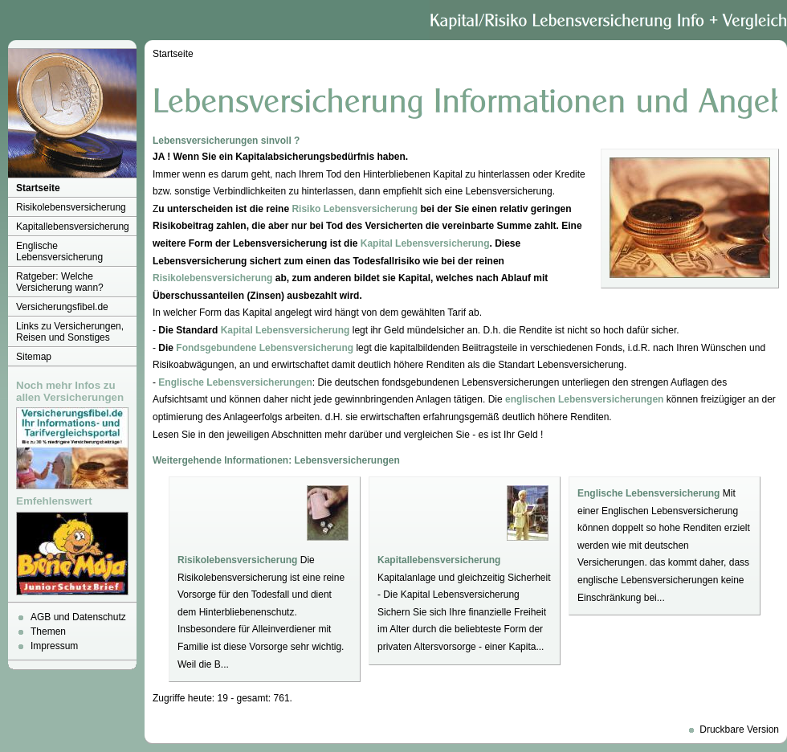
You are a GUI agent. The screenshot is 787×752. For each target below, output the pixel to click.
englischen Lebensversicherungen (584, 399)
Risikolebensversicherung (71, 207)
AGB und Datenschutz (78, 617)
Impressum (54, 646)
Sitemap (33, 356)
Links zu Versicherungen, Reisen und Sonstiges (70, 332)
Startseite (38, 188)
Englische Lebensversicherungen (235, 382)
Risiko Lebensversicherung (355, 209)
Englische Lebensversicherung (59, 251)
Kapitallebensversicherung (72, 226)
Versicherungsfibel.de (62, 307)
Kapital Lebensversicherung (425, 243)
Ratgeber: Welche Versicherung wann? (60, 282)
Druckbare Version (739, 729)
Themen (48, 631)
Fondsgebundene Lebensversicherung (264, 348)
